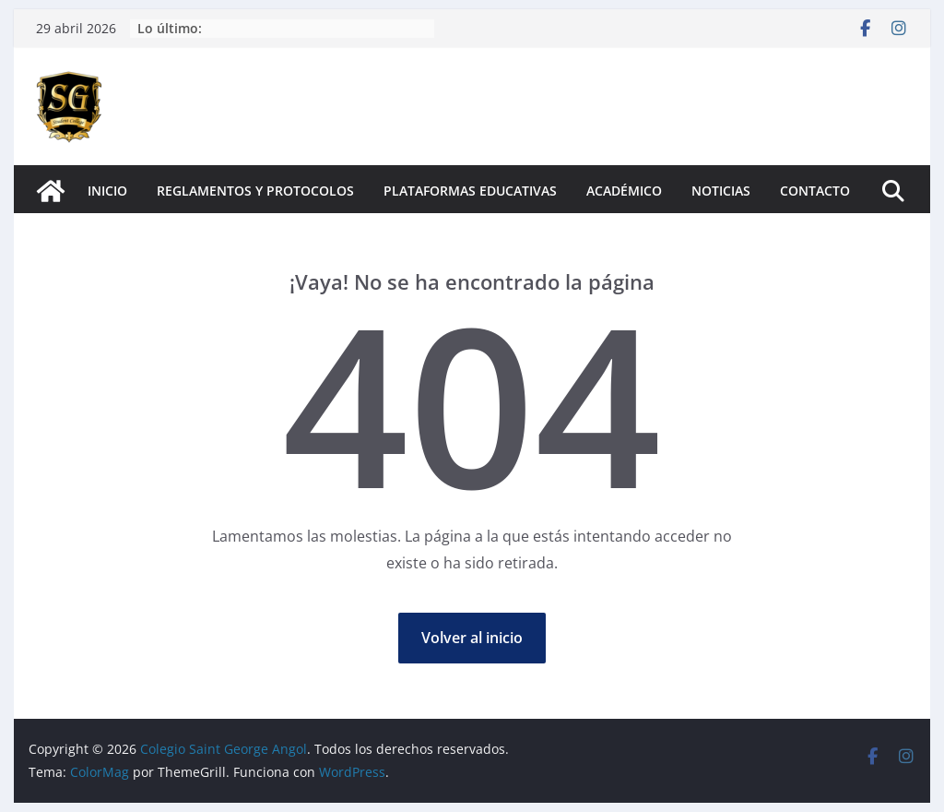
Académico (624, 190)
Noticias (720, 190)
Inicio (107, 190)
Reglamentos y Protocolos (255, 190)
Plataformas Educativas (470, 190)
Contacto (815, 190)
